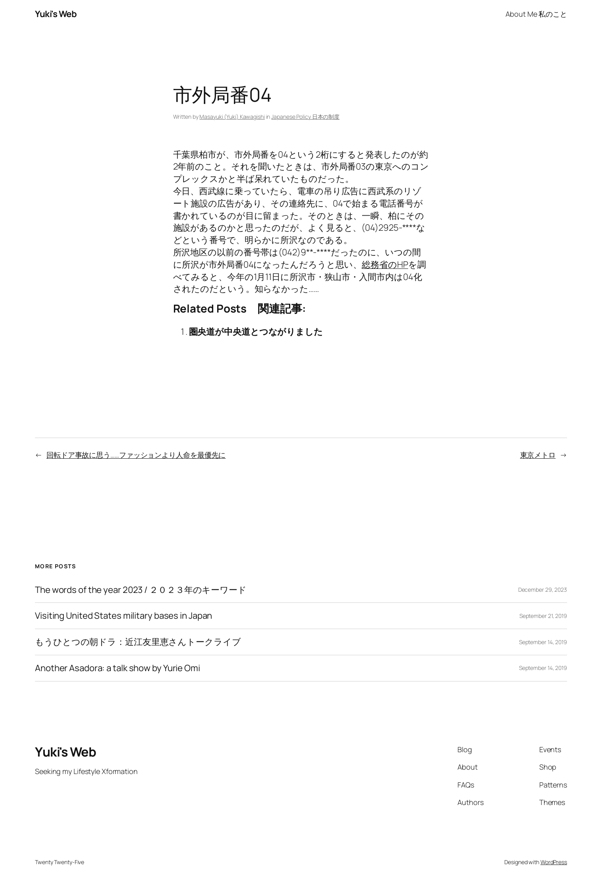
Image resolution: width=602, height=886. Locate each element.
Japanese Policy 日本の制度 (305, 116)
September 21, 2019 (543, 616)
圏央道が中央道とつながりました (256, 332)
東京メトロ (538, 454)
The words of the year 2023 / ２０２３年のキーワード (141, 590)
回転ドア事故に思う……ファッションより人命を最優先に (136, 454)
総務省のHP (385, 264)
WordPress (553, 862)
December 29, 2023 (542, 589)
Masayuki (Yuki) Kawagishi (232, 116)
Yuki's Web (56, 14)
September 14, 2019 (543, 642)
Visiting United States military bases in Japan (123, 616)
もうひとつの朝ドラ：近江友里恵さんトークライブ (138, 642)
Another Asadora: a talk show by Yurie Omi (117, 668)
